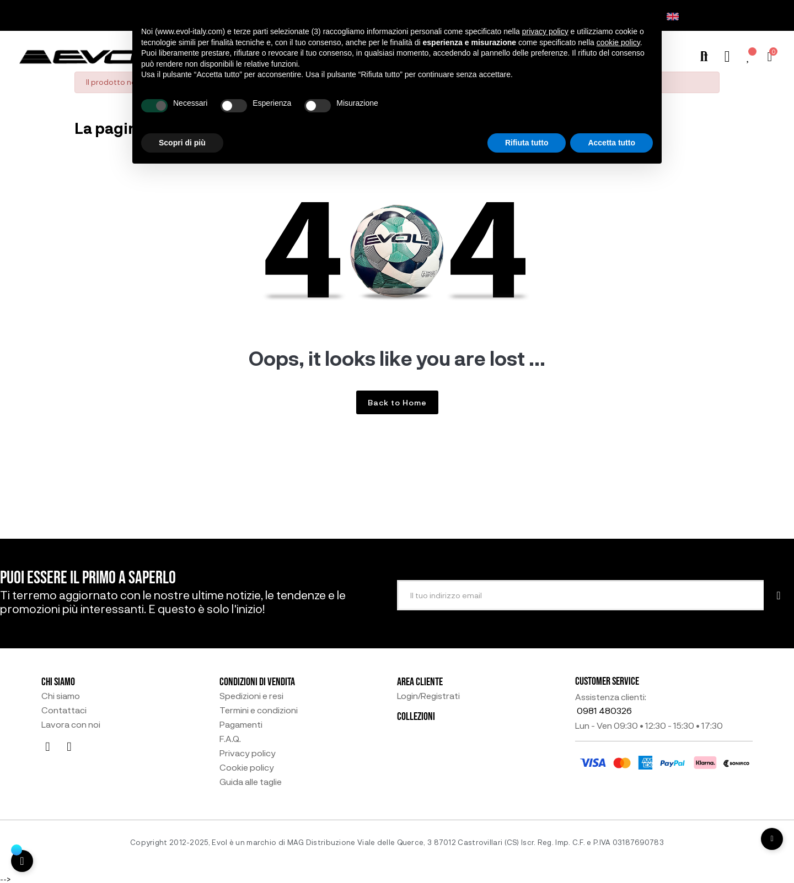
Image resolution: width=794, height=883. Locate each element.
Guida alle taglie (250, 782)
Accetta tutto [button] (611, 142)
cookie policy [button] (618, 42)
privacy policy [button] (545, 31)
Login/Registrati (428, 696)
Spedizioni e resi (251, 696)
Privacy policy (247, 753)
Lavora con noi (70, 724)
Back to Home (397, 402)
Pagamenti (240, 724)
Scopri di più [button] (182, 142)
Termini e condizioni (258, 710)
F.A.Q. (230, 739)
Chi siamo (60, 696)
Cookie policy (246, 767)
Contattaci (64, 710)
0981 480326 (604, 710)
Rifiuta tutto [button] (527, 142)
